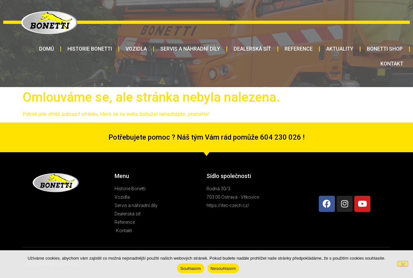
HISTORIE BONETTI (89, 49)
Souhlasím (190, 268)
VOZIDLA (136, 49)
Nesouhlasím (223, 268)
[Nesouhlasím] (402, 264)
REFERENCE (299, 49)
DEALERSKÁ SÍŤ (252, 49)
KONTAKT (391, 64)
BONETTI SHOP (385, 49)
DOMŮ (46, 49)
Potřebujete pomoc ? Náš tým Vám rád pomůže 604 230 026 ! (206, 137)
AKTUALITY (339, 49)
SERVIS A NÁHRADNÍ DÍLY (190, 49)
